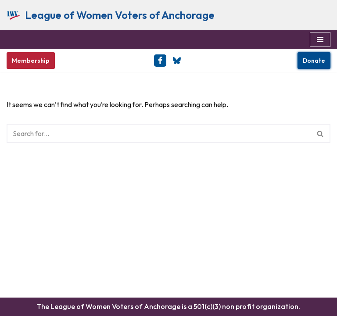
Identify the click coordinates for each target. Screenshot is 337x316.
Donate (314, 61)
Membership (31, 61)
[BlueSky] (177, 60)
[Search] (159, 133)
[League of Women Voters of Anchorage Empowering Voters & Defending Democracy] (111, 15)
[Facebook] (160, 60)
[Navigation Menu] (320, 39)
